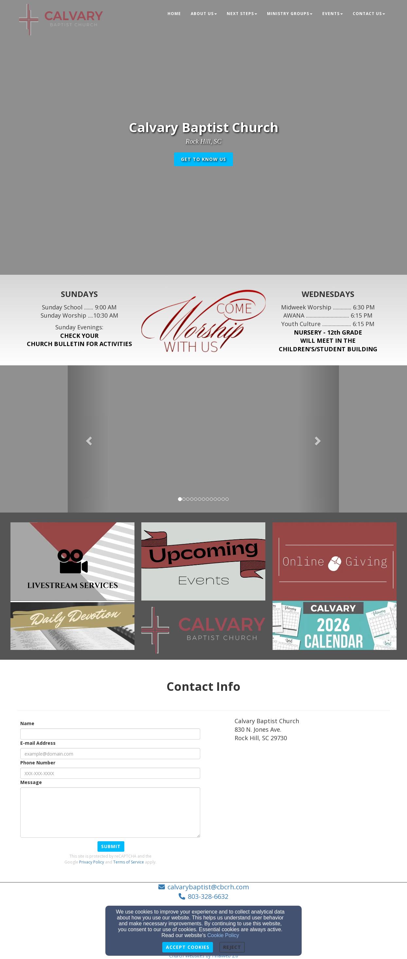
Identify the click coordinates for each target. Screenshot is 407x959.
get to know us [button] (203, 159)
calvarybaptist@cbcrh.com (208, 886)
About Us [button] (204, 13)
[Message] (110, 812)
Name (27, 723)
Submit (111, 846)
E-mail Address (38, 743)
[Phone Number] (110, 773)
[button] (88, 439)
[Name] (110, 734)
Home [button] (174, 13)
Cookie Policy (223, 935)
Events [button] (332, 13)
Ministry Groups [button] (289, 13)
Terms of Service (128, 862)
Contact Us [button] (369, 13)
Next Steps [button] (242, 13)
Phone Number (37, 762)
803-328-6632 (208, 896)
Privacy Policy (91, 862)
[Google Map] (312, 795)
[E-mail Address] (110, 753)
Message (31, 782)
